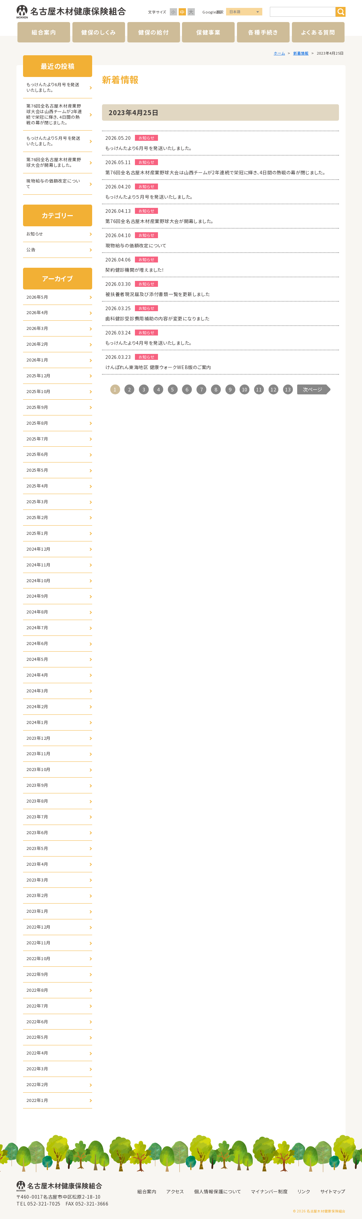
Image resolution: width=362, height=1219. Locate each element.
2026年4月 (37, 312)
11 (259, 389)
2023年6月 (37, 832)
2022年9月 (37, 974)
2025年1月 (37, 533)
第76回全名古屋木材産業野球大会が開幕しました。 (53, 162)
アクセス (175, 1191)
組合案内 (44, 32)
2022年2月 (37, 1084)
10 (245, 389)
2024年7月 (37, 627)
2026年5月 (37, 297)
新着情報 (301, 53)
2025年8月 (37, 423)
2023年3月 (37, 880)
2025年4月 (37, 486)
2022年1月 (37, 1100)
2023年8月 (37, 801)
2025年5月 (37, 470)
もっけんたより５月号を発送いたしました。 (53, 141)
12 (273, 389)
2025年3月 (37, 501)
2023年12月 (38, 738)
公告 (31, 249)
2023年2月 (37, 895)
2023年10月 (38, 769)
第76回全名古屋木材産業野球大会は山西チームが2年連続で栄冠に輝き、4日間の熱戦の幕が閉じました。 (54, 114)
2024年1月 (37, 722)
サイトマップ (333, 1191)
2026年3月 (37, 328)
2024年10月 (38, 580)
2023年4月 (37, 864)
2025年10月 (38, 391)
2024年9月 (37, 596)
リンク (303, 1191)
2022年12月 (38, 927)
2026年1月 (37, 360)
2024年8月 (37, 612)
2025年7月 (37, 438)
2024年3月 (37, 690)
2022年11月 (38, 942)
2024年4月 (37, 675)
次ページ (312, 389)
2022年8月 (37, 990)
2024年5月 (37, 659)
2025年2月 (37, 517)
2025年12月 (38, 375)
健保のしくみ (98, 32)
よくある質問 (318, 32)
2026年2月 (37, 344)
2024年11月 (38, 564)
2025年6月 (37, 454)
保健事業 (208, 32)
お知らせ (34, 234)
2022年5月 (37, 1037)
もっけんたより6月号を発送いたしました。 (53, 87)
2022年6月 (37, 1021)
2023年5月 (37, 848)
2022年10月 (38, 958)
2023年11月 (38, 753)
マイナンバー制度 (269, 1191)
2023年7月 (37, 816)
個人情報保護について (218, 1191)
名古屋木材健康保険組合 (71, 12)
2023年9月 (37, 785)
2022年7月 (37, 1006)
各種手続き (263, 32)
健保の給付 (153, 32)
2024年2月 (37, 706)
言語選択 (244, 12)
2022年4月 (37, 1053)
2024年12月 (38, 549)
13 (288, 389)
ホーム (279, 53)
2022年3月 (37, 1068)
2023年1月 (37, 911)
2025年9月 (37, 407)
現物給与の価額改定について (53, 183)
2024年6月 (37, 643)
